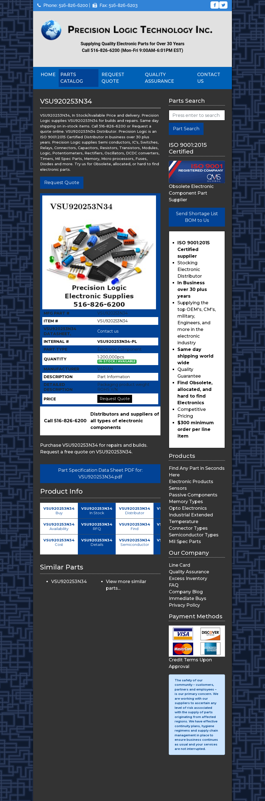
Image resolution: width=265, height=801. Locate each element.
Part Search (186, 128)
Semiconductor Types (194, 535)
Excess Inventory (188, 578)
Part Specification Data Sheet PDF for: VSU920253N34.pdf (100, 473)
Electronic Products (191, 481)
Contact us (107, 331)
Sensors (178, 488)
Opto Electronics (188, 508)
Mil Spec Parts (185, 541)
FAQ (174, 585)
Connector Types (188, 528)
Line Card (179, 565)
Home (48, 74)
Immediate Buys (187, 598)
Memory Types (186, 501)
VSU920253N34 (69, 581)
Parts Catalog (71, 78)
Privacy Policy (184, 605)
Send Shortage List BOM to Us (197, 217)
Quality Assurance (159, 78)
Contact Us (208, 78)
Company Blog (186, 591)
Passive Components (193, 495)
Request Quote (112, 78)
